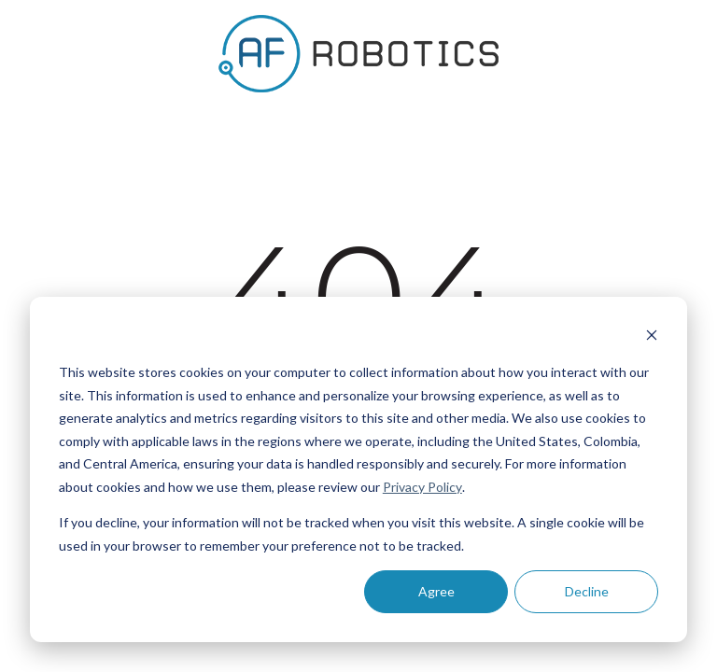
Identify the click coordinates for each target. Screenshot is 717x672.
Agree (436, 591)
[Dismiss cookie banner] (651, 337)
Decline (587, 591)
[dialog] (358, 469)
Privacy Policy (422, 487)
